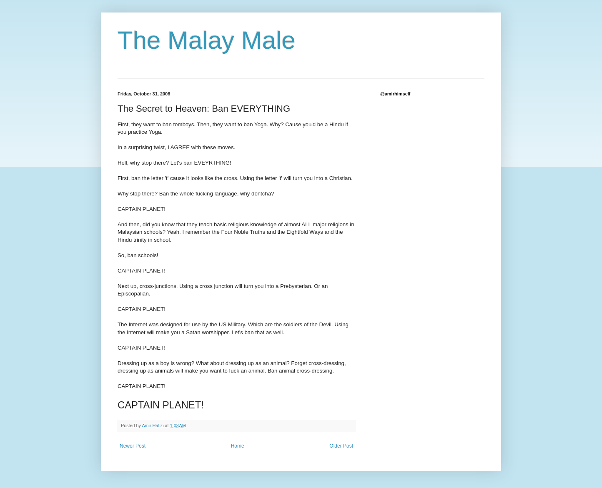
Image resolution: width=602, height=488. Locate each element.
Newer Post (132, 446)
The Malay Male (207, 40)
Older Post (341, 446)
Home (237, 446)
